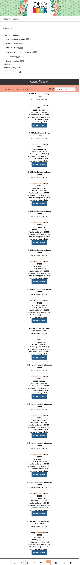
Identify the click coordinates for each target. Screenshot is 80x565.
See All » (7, 64)
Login (15, 19)
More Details (39, 125)
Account (6, 19)
